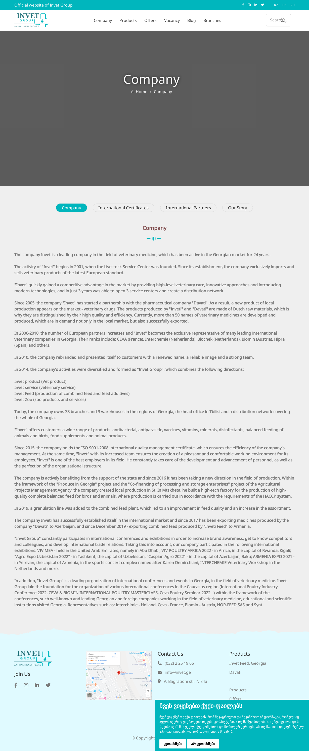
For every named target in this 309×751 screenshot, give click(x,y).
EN (285, 5)
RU (293, 5)
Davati (235, 673)
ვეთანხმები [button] (172, 744)
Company (103, 20)
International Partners (190, 208)
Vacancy (172, 20)
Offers (150, 20)
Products (128, 20)
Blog (191, 20)
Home (139, 92)
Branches (212, 20)
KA (277, 5)
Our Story (243, 208)
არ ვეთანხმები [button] (203, 744)
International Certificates (121, 208)
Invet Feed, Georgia (247, 664)
